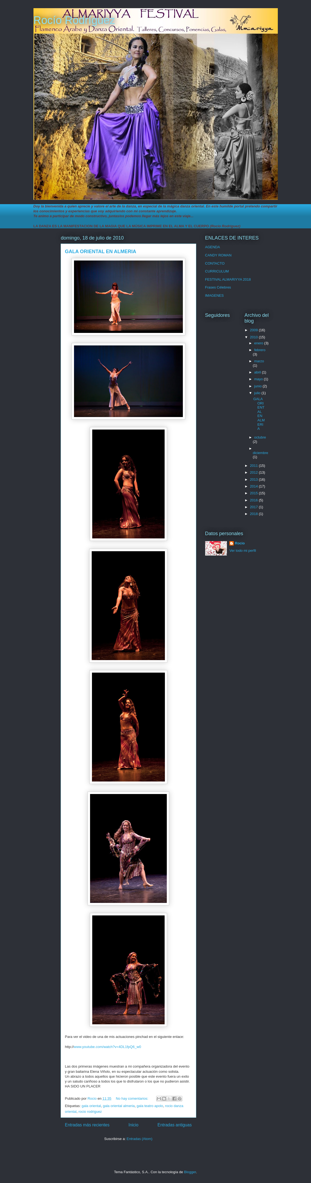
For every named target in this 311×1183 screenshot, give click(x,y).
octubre (260, 437)
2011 (254, 466)
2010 (254, 337)
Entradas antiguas (175, 1125)
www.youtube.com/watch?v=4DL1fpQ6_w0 (107, 1047)
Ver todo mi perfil (242, 550)
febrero (259, 350)
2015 (254, 493)
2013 (254, 479)
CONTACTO (215, 263)
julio (257, 393)
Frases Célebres (218, 287)
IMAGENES (214, 295)
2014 (254, 486)
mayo (259, 379)
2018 (254, 514)
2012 (254, 472)
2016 (254, 500)
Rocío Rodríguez (74, 20)
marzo (259, 361)
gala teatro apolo (150, 1106)
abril (258, 372)
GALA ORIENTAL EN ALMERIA (100, 251)
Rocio (240, 543)
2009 (254, 330)
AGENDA (212, 247)
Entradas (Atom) (139, 1139)
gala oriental (91, 1106)
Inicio (133, 1125)
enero (259, 343)
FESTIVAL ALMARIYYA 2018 (228, 279)
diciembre (260, 453)
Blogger (190, 1172)
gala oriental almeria (119, 1106)
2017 (254, 507)
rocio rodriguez (90, 1112)
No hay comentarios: (132, 1098)
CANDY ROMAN (218, 255)
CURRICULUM (217, 271)
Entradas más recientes (87, 1125)
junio (258, 386)
